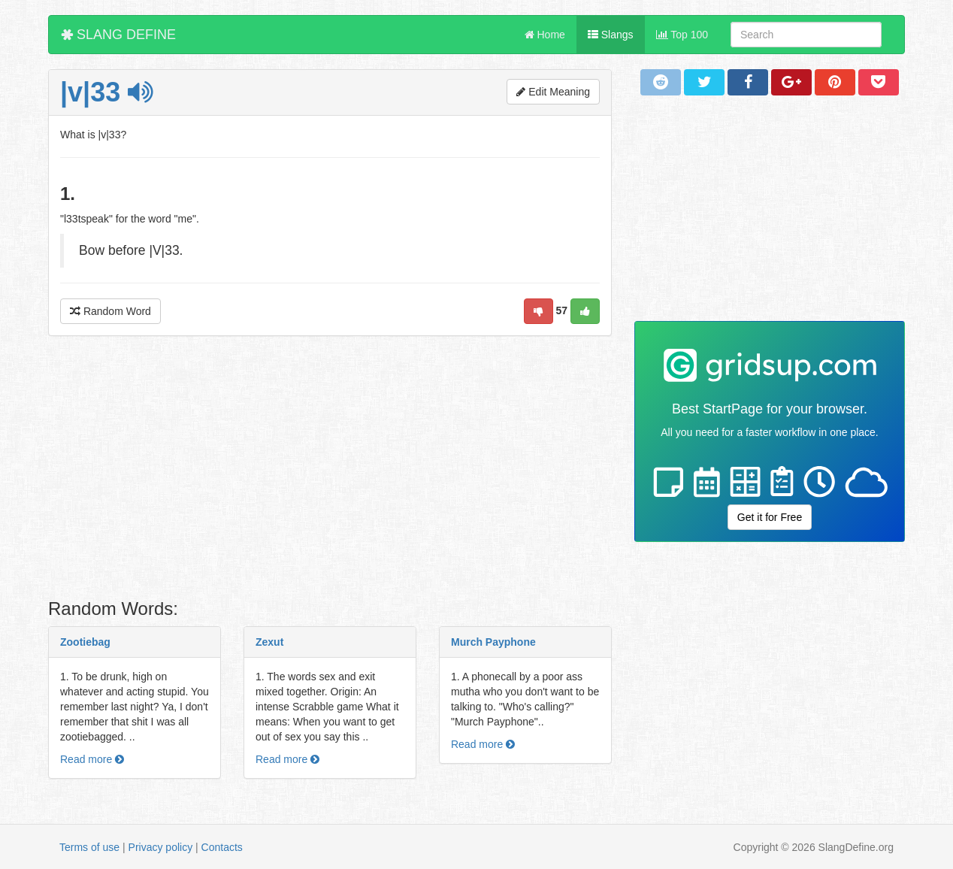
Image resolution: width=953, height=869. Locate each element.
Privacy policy (161, 847)
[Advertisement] (330, 471)
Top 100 (682, 35)
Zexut (269, 642)
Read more (92, 759)
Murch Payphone (493, 642)
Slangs (611, 35)
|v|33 (106, 92)
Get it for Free (769, 517)
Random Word (110, 311)
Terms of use (89, 847)
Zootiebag (85, 642)
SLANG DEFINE (118, 34)
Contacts (222, 847)
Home (545, 35)
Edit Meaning (553, 92)
